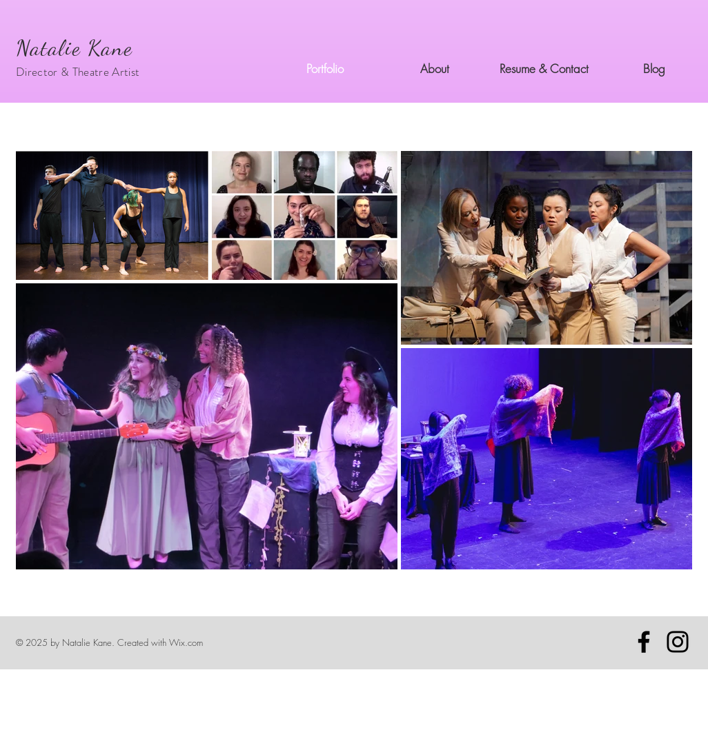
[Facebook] (643, 641)
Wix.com (186, 642)
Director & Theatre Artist (78, 71)
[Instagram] (677, 641)
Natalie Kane (74, 47)
